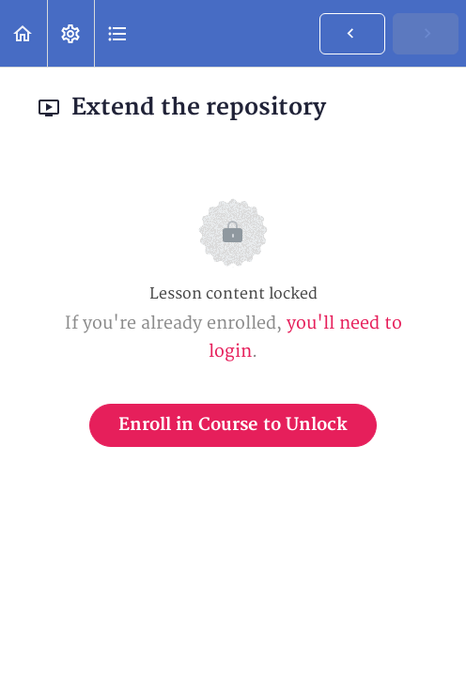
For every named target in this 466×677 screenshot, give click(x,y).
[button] (23, 33)
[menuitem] (70, 33)
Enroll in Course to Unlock (233, 425)
